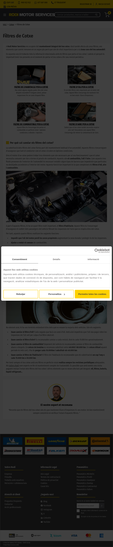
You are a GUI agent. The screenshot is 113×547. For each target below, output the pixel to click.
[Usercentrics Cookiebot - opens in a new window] (97, 250)
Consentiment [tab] (19, 259)
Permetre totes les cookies (92, 294)
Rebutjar (20, 294)
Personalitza (56, 294)
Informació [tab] (93, 259)
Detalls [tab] (56, 259)
